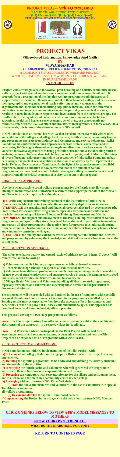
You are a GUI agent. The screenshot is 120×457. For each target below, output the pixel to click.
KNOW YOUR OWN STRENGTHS (60, 421)
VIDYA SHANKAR (60, 65)
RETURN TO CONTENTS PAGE (60, 433)
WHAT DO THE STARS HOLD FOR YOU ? (60, 425)
